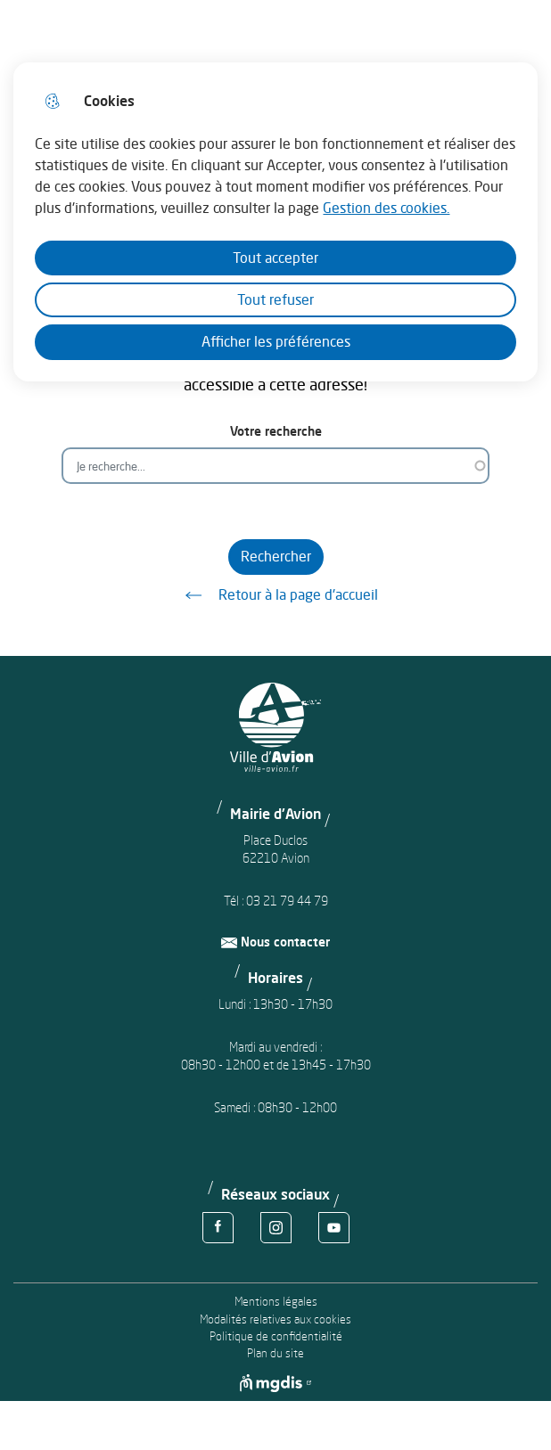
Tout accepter (275, 257)
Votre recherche (276, 430)
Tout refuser (275, 299)
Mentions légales (275, 1301)
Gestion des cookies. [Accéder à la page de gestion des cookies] (386, 208)
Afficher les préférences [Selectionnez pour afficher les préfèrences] (275, 341)
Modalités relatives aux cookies (275, 1319)
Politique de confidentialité (276, 1336)
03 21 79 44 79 (287, 900)
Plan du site (275, 1353)
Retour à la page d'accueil (275, 595)
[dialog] (275, 221)
